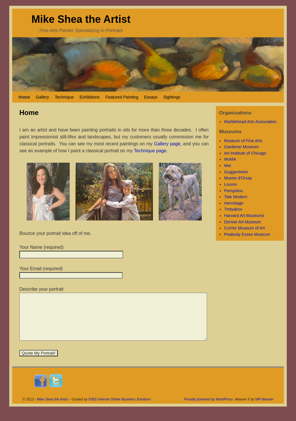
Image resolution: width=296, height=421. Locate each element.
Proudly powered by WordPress (208, 408)
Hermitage (233, 203)
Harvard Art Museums (244, 215)
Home (24, 97)
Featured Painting (122, 97)
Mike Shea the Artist (81, 19)
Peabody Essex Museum (247, 234)
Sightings (171, 97)
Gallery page (167, 143)
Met (227, 165)
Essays (150, 97)
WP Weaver (264, 408)
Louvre (230, 184)
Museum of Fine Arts (243, 140)
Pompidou (233, 190)
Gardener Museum (241, 146)
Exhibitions (89, 97)
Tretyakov (233, 209)
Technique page (150, 150)
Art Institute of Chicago (245, 153)
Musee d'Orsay (238, 178)
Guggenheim (236, 172)
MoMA (230, 159)
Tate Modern (235, 196)
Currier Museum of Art (244, 228)
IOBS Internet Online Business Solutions (119, 408)
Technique (64, 97)
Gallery (42, 97)
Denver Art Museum (242, 222)
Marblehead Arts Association (250, 121)
